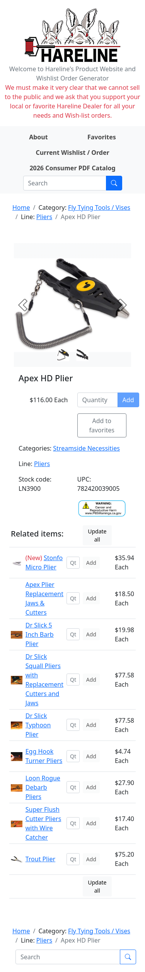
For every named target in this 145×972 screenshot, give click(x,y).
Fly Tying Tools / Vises (99, 207)
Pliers (44, 217)
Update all (97, 535)
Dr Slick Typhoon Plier (38, 725)
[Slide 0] (63, 355)
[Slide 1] (82, 355)
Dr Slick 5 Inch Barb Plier (40, 634)
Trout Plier (40, 859)
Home (21, 207)
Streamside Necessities (86, 448)
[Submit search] (114, 183)
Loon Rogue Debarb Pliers (43, 787)
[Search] (64, 183)
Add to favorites (102, 425)
